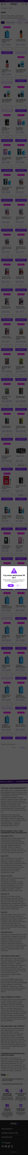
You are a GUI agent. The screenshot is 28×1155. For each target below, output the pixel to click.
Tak (10, 585)
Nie (18, 585)
